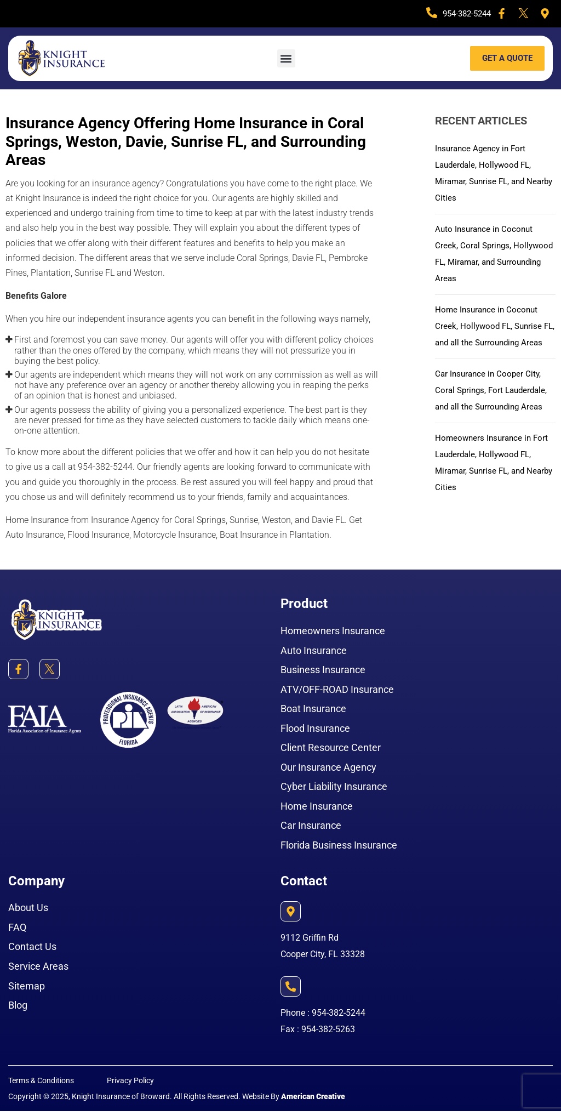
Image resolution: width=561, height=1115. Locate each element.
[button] (286, 58)
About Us (28, 911)
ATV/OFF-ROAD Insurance (337, 690)
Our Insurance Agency (328, 769)
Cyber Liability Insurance (333, 788)
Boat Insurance (313, 709)
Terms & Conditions (41, 1084)
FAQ (17, 930)
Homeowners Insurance (332, 630)
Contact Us (32, 950)
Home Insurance (316, 808)
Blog (17, 1009)
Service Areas (38, 970)
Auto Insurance (313, 650)
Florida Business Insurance (338, 848)
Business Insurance (322, 670)
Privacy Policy (130, 1084)
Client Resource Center (330, 749)
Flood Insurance (315, 729)
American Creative (313, 1100)
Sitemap (26, 989)
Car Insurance (310, 828)
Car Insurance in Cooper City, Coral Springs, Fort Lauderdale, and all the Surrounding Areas (494, 406)
